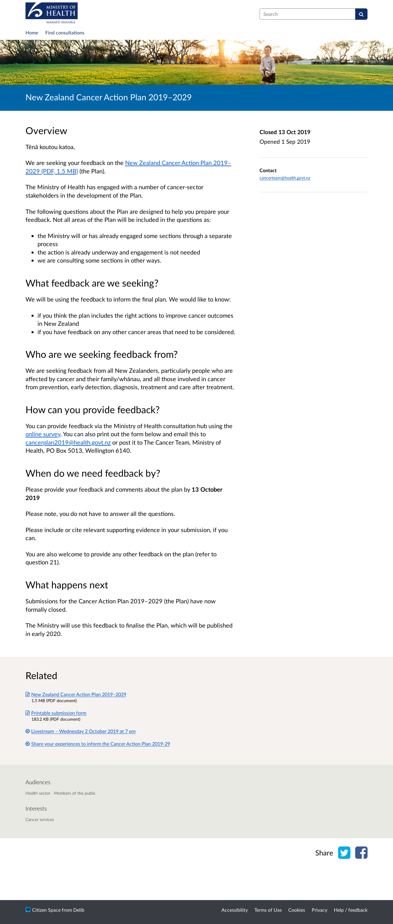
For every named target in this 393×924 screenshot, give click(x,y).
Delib (78, 910)
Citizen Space (46, 910)
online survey (43, 433)
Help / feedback (351, 910)
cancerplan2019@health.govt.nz (68, 442)
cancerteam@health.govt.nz (285, 177)
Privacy (319, 910)
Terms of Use (268, 910)
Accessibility (234, 910)
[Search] (361, 14)
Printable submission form (56, 713)
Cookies (296, 910)
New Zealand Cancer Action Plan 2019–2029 (76, 694)
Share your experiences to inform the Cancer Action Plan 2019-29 (98, 743)
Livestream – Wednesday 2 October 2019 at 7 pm (81, 731)
